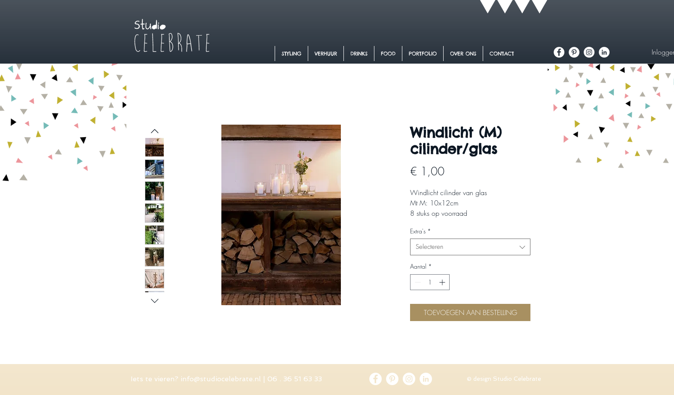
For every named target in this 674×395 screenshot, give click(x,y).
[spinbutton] (430, 282)
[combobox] (470, 247)
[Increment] (443, 282)
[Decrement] (416, 282)
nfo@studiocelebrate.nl (221, 379)
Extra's (420, 231)
